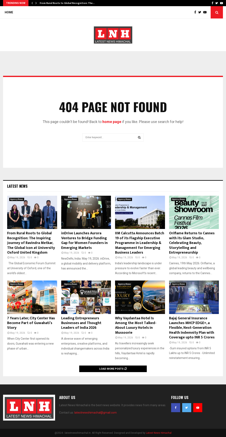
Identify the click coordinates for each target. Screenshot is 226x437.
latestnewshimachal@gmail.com (95, 412)
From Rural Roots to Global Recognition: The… (67, 3)
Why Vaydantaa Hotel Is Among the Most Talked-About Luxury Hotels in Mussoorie (135, 325)
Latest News (17, 186)
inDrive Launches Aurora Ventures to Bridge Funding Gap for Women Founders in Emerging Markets (84, 240)
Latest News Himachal (159, 432)
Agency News (16, 199)
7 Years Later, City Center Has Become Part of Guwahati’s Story (31, 323)
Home (9, 12)
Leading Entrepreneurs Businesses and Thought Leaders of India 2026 (81, 323)
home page (111, 122)
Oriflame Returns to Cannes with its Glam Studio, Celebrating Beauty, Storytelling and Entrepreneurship (192, 243)
